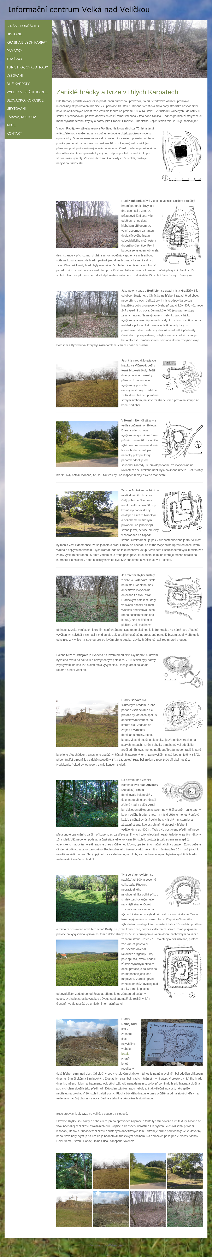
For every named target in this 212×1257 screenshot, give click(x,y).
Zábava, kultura (21, 117)
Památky (14, 51)
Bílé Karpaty (18, 84)
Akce (11, 125)
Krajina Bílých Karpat (27, 42)
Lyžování (15, 75)
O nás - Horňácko (23, 26)
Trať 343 (14, 59)
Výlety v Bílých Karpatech (29, 92)
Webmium (115, 1245)
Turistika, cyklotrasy (27, 67)
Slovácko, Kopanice (25, 100)
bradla (125, 1053)
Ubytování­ (16, 108)
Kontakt (14, 133)
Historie (14, 34)
